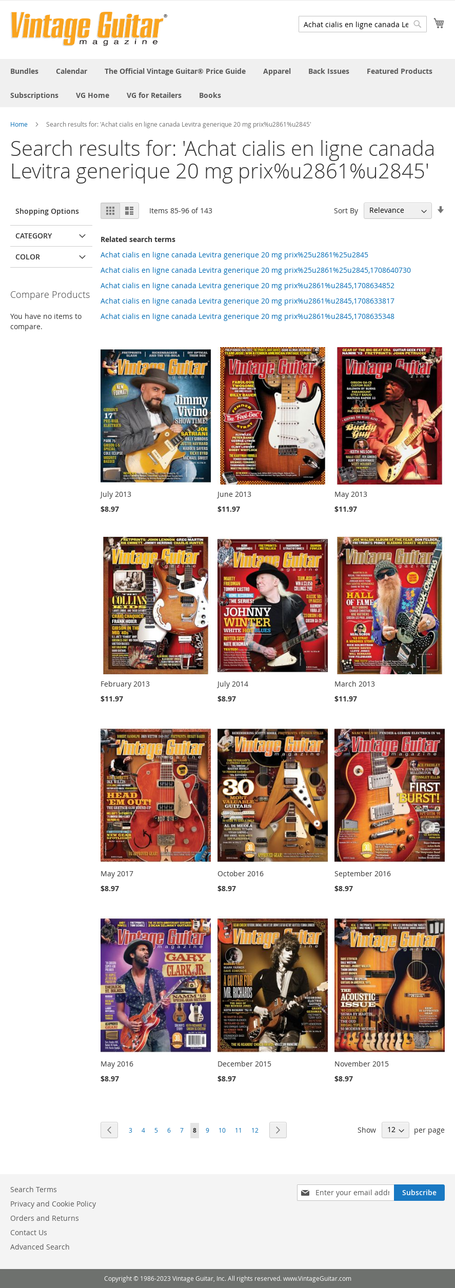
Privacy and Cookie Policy (53, 1204)
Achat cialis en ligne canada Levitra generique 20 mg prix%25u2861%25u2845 (234, 254)
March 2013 (354, 684)
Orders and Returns (44, 1218)
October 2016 (240, 873)
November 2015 (361, 1064)
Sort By (346, 210)
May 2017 (117, 873)
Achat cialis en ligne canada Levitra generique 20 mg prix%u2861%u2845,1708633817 (247, 301)
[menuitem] (24, 71)
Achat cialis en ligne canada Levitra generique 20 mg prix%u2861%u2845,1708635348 (247, 316)
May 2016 (117, 1064)
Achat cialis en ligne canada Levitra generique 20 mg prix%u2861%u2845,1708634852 (247, 285)
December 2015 (244, 1064)
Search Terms (33, 1189)
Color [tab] (27, 256)
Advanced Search (40, 1247)
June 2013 (234, 494)
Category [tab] (33, 235)
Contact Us (28, 1232)
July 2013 (116, 494)
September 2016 (362, 873)
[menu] (227, 83)
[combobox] (363, 24)
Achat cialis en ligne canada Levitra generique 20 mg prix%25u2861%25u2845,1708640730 (256, 270)
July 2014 (232, 684)
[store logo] (89, 29)
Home (19, 124)
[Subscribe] (419, 1192)
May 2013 (350, 494)
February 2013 (125, 684)
